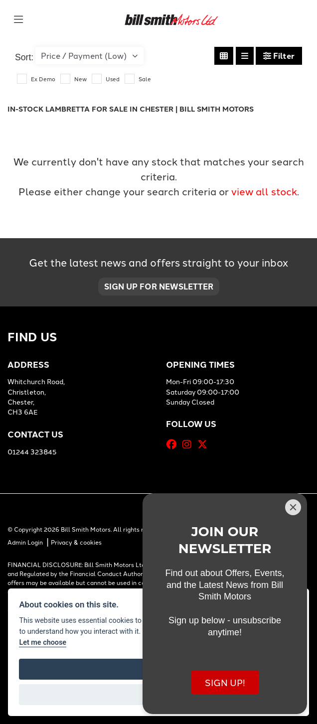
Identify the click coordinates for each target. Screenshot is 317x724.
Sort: (24, 57)
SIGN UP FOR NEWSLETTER (158, 286)
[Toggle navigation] (18, 19)
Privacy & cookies (76, 539)
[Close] (293, 507)
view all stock (264, 191)
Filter (279, 55)
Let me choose (42, 642)
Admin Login (25, 539)
